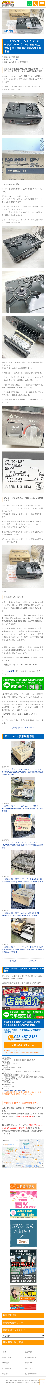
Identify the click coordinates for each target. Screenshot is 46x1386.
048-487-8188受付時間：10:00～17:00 (35, 3)
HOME (4, 1352)
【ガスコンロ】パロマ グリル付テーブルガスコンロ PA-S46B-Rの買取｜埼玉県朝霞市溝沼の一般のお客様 (23, 866)
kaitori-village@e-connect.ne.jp (15, 1090)
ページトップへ (42, 1382)
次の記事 (32, 961)
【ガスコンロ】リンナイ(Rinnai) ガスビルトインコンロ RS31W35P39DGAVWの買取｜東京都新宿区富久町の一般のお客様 (23, 758)
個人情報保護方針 (31, 1374)
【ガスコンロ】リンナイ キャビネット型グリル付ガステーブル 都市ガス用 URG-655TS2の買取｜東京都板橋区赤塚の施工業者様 (23, 935)
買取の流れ (5, 1363)
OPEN (42, 3)
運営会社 (5, 1374)
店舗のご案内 (6, 1357)
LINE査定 (29, 3)
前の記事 (13, 961)
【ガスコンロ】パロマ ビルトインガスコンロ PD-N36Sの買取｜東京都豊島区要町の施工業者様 (23, 900)
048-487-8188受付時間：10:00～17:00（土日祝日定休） (23, 1038)
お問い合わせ (29, 1368)
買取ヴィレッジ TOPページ (22, 728)
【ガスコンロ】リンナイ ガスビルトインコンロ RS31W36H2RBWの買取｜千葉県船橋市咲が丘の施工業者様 (23, 794)
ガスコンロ (13, 60)
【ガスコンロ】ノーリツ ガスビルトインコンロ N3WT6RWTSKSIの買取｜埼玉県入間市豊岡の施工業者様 (23, 831)
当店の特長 (28, 1352)
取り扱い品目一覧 (31, 1357)
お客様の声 (28, 1363)
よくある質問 (6, 1368)
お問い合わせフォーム (23, 1045)
